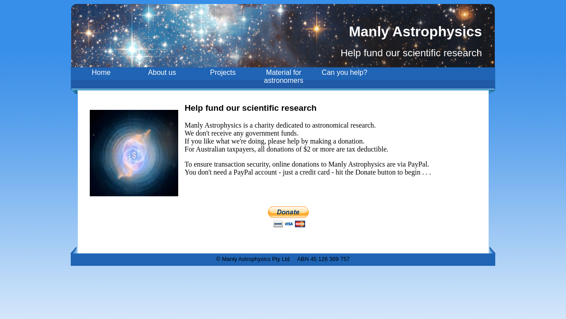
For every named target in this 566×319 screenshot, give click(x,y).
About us (162, 72)
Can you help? (344, 72)
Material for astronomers (283, 76)
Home (101, 72)
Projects (223, 72)
